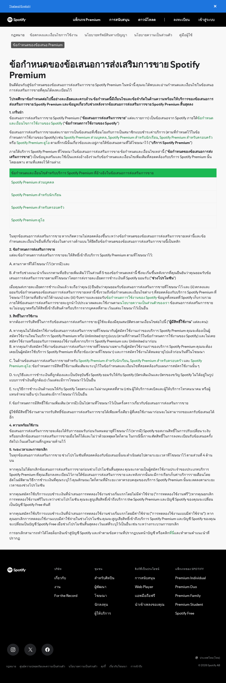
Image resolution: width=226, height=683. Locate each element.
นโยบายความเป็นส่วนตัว (153, 34)
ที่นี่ (171, 532)
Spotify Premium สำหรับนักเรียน (133, 137)
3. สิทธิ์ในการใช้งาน (23, 316)
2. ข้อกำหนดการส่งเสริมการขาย (32, 249)
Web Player (144, 586)
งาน (57, 586)
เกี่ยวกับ (60, 577)
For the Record (65, 595)
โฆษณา (100, 595)
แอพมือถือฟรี (145, 595)
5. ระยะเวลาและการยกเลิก (28, 449)
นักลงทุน (101, 604)
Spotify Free (184, 613)
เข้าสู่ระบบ (206, 19)
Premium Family (188, 595)
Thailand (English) (19, 6)
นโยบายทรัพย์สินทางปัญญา (106, 34)
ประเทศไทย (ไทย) (207, 658)
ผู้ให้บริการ (102, 613)
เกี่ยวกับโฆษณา (118, 666)
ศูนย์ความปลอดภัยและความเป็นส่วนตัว (42, 666)
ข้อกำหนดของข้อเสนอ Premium (38, 44)
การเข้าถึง (136, 666)
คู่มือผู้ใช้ (185, 34)
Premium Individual (190, 577)
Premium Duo (186, 586)
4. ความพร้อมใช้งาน (23, 425)
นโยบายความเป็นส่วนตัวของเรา (144, 302)
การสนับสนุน (119, 19)
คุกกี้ (103, 666)
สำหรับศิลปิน (104, 577)
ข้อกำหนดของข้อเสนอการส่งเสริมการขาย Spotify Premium (104, 69)
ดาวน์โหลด (147, 19)
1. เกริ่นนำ (16, 112)
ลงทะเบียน (181, 19)
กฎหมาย (11, 666)
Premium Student (189, 604)
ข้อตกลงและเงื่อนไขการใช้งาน (53, 34)
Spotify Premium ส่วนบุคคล (85, 137)
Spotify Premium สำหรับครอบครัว (186, 137)
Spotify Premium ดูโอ (33, 142)
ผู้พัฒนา (100, 586)
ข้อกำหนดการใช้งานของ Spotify (131, 297)
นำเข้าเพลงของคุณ (149, 604)
